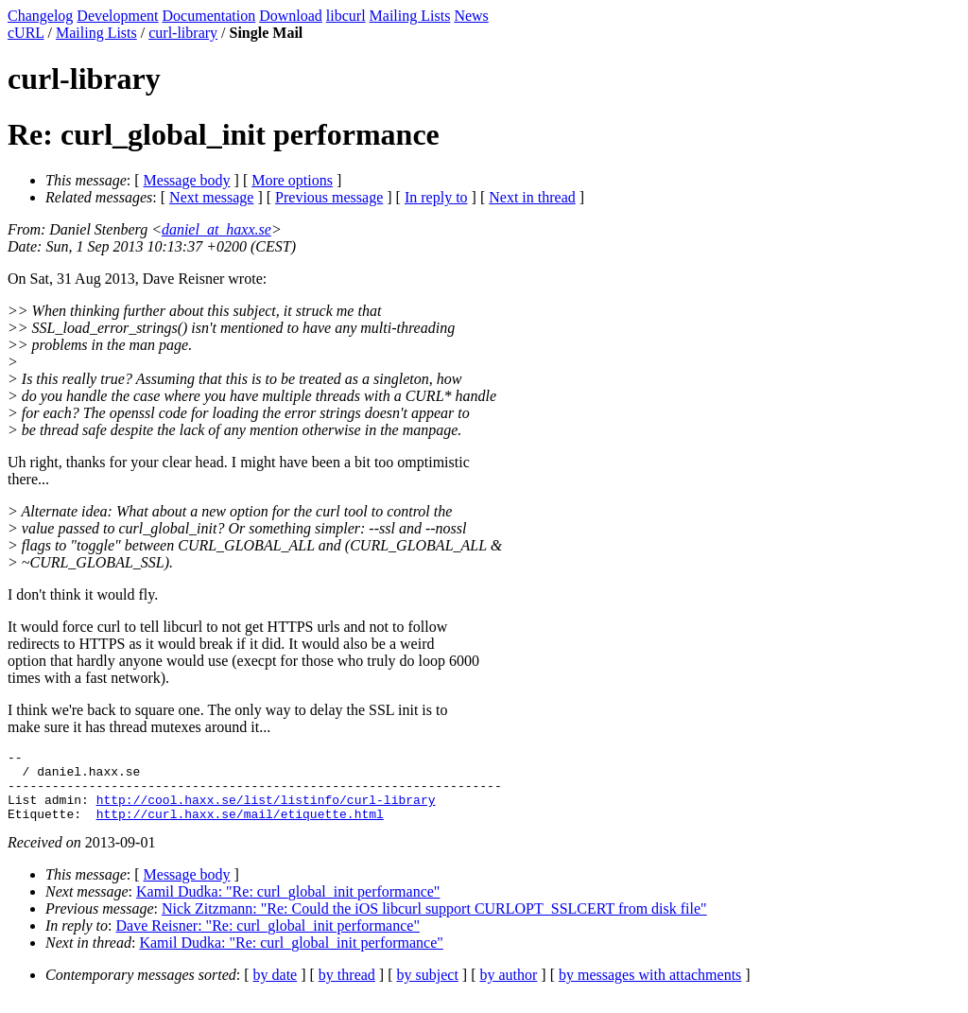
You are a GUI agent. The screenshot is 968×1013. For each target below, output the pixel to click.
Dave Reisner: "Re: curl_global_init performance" (268, 940)
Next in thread (532, 197)
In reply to (436, 197)
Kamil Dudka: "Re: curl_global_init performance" (288, 906)
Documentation (209, 16)
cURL (26, 33)
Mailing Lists (410, 16)
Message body (187, 180)
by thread (347, 989)
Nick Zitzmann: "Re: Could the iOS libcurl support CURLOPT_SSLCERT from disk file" (434, 923)
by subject (427, 989)
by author (508, 989)
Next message (211, 197)
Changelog (40, 16)
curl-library (182, 33)
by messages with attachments (650, 989)
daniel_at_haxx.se (216, 229)
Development (117, 16)
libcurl (346, 16)
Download (290, 16)
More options (292, 180)
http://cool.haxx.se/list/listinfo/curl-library (266, 810)
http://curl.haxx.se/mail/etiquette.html (240, 827)
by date (275, 989)
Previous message (329, 197)
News (471, 16)
